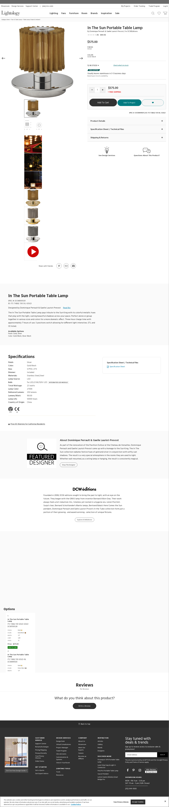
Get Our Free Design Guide (16, 770)
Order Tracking (139, 6)
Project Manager (62, 748)
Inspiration (106, 13)
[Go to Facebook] (128, 771)
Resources (59, 775)
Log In (165, 6)
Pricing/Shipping (41, 750)
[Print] (73, 268)
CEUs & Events (61, 754)
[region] (84, 802)
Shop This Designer (68, 465)
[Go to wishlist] (159, 13)
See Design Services (107, 155)
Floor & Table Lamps (16, 20)
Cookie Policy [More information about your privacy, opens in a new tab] (76, 804)
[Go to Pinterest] (59, 268)
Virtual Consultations (63, 745)
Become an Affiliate (82, 757)
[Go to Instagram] (140, 771)
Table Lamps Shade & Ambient (31, 20)
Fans (63, 13)
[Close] (165, 801)
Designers (101, 751)
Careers (80, 753)
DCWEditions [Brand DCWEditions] (133, 31)
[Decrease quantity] (92, 90)
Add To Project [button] (144, 102)
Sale (117, 13)
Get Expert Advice (41, 774)
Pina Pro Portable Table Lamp (108, 771)
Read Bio (67, 307)
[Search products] (153, 13)
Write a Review (84, 706)
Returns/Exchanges (42, 747)
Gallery (100, 745)
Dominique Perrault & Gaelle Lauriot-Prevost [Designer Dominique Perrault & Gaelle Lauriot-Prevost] (107, 31)
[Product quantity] (97, 90)
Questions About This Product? (147, 155)
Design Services (18, 6)
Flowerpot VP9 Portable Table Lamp (108, 761)
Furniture (74, 13)
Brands (94, 13)
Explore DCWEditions (84, 519)
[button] (3, 58)
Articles (100, 741)
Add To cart (12, 647)
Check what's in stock (121, 65)
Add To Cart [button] (111, 102)
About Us (81, 741)
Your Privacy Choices (39, 758)
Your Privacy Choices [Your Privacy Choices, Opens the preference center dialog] (121, 802)
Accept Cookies (138, 802)
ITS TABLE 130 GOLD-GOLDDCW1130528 (18, 625)
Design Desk (60, 741)
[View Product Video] (33, 251)
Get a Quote (39, 771)
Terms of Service (138, 762)
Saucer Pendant (103, 774)
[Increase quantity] (102, 90)
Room (84, 13)
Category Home (6, 20)
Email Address (132, 755)
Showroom (5, 6)
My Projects (125, 6)
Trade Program (154, 6)
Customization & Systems (62, 758)
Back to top (84, 724)
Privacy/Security (41, 753)
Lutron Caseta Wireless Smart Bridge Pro (108, 778)
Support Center (32, 6)
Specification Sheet (117, 366)
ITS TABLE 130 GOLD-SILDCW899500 (17, 660)
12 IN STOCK (93, 65)
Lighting (54, 13)
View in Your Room (63, 763)
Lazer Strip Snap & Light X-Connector (107, 766)
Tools (58, 772)
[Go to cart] (165, 13)
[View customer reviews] (151, 771)
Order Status (39, 761)
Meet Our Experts (81, 749)
